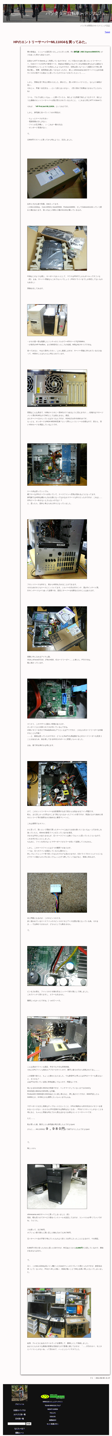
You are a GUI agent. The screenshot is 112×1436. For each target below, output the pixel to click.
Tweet (107, 32)
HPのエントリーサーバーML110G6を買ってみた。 (50, 42)
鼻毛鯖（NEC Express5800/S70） (87, 52)
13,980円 (79, 1248)
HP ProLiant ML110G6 (45, 106)
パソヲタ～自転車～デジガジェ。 (78, 13)
